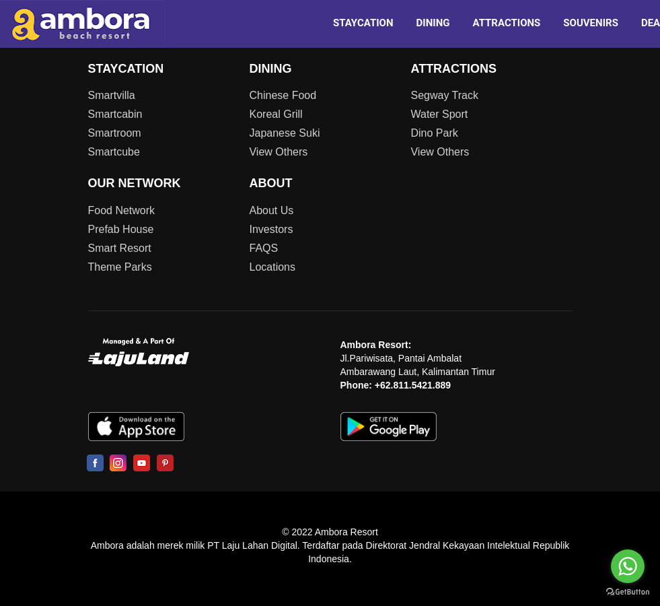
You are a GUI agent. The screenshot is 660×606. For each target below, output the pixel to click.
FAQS (263, 248)
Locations (272, 267)
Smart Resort (119, 248)
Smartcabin (115, 114)
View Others (278, 152)
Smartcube (114, 152)
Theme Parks (120, 267)
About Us (271, 210)
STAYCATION (363, 23)
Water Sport (439, 114)
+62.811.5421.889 (413, 385)
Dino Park (433, 133)
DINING (433, 23)
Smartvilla (111, 95)
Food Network (121, 210)
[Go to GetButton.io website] (627, 592)
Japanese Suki (284, 133)
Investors (271, 229)
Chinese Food (282, 95)
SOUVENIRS (590, 23)
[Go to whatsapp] (628, 566)
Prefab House (121, 229)
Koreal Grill (275, 114)
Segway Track (444, 95)
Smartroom (114, 133)
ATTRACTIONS (506, 23)
